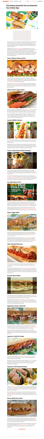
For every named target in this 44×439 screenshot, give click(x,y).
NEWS (20, 1)
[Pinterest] (32, 1)
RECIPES (11, 1)
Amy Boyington (9, 9)
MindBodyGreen (9, 173)
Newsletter (40, 1)
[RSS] (35, 1)
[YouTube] (27, 1)
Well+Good (34, 419)
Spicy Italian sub (26, 299)
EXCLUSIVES (16, 1)
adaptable (32, 141)
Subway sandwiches (17, 48)
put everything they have (25, 204)
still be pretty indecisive (27, 268)
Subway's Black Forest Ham (23, 424)
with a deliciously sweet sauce (18, 178)
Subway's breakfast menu (29, 109)
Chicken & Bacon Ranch (16, 83)
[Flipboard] (34, 1)
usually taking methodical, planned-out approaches (26, 356)
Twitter (35, 107)
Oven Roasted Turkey (13, 386)
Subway (20, 300)
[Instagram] (30, 1)
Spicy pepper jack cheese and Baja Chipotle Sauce (27, 208)
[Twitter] (29, 1)
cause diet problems (27, 237)
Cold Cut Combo (31, 360)
